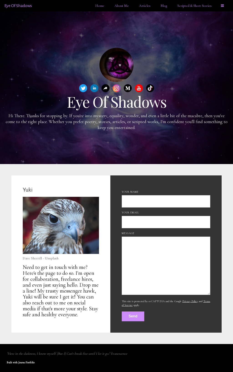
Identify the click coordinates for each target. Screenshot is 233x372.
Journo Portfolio (26, 362)
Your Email (130, 212)
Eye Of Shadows (18, 5)
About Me (121, 6)
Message (128, 233)
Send (133, 316)
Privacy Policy (190, 301)
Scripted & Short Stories (194, 6)
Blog (164, 6)
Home (99, 6)
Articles (144, 6)
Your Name (130, 191)
